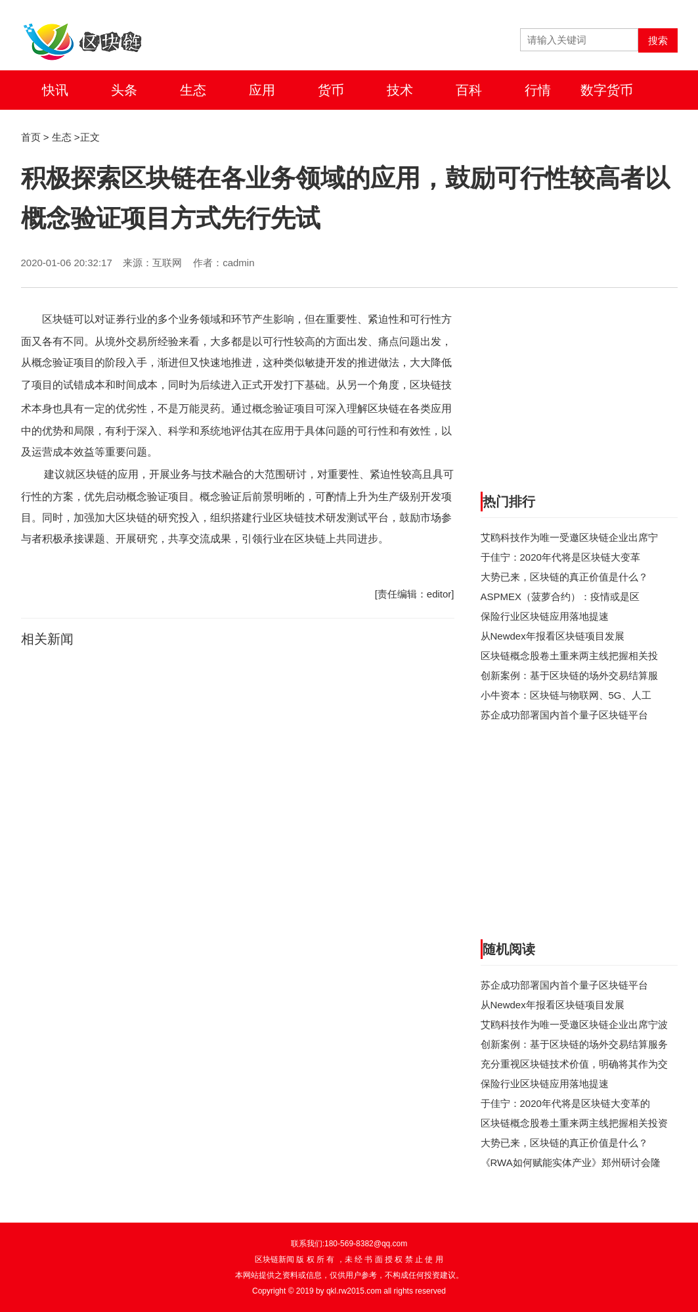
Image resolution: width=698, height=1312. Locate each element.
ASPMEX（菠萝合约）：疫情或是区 (560, 596)
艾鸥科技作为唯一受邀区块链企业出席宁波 (574, 1024)
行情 (538, 90)
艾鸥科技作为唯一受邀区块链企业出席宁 (569, 537)
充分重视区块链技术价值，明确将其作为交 (574, 1063)
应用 (262, 90)
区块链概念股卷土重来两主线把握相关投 (569, 655)
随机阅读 (509, 949)
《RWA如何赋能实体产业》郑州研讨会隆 (571, 1162)
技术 (400, 90)
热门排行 (509, 501)
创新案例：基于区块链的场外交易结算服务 (574, 1044)
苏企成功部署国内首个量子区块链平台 (564, 714)
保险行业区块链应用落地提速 (545, 616)
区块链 (58, 319)
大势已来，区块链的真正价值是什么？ (564, 576)
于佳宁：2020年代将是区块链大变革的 (565, 1103)
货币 (331, 90)
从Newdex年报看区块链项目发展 (552, 636)
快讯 (55, 90)
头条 (124, 90)
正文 (90, 137)
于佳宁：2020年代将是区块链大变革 (560, 557)
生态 (193, 90)
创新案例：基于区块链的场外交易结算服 (569, 675)
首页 (31, 137)
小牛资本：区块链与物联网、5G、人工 (566, 695)
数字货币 (606, 90)
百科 (469, 90)
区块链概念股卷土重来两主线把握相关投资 (574, 1123)
